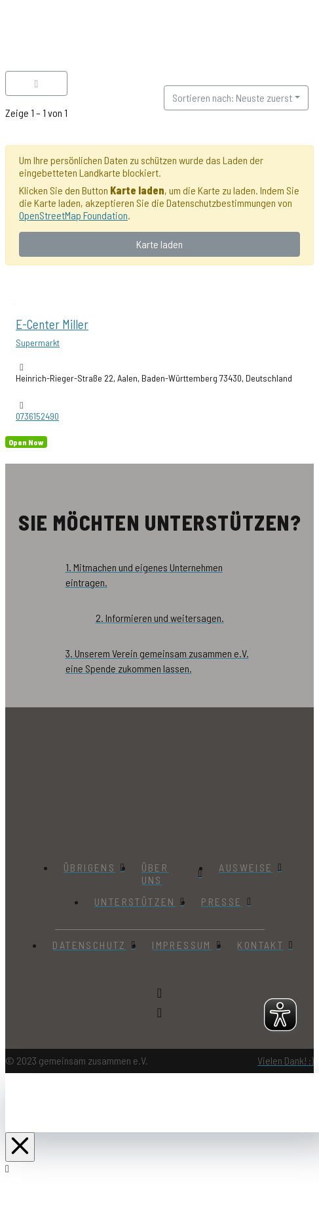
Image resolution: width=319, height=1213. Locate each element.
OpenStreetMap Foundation (73, 215)
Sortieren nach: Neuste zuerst (232, 97)
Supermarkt (38, 342)
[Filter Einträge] (36, 83)
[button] (267, 38)
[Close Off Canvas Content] (20, 1146)
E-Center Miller (52, 324)
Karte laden (159, 244)
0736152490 (37, 416)
